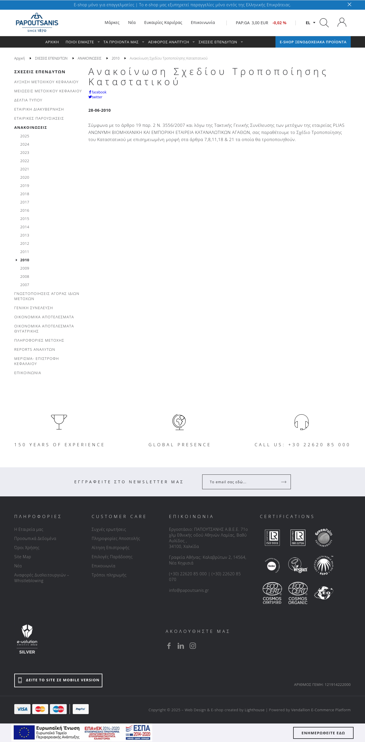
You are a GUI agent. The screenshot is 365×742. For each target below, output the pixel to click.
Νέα (18, 565)
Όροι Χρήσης (27, 547)
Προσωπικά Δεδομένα (35, 538)
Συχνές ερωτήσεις (109, 529)
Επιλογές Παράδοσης (112, 556)
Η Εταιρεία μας (28, 529)
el (308, 22)
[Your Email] (242, 482)
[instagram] (193, 646)
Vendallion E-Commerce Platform (321, 709)
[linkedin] (181, 646)
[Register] (284, 482)
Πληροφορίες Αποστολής (116, 538)
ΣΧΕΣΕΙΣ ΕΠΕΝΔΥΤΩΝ (40, 71)
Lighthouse (255, 709)
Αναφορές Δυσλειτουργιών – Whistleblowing (41, 577)
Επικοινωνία (103, 565)
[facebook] (169, 646)
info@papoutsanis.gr (189, 590)
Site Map (22, 556)
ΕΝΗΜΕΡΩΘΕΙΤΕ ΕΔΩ (323, 732)
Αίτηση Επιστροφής (110, 547)
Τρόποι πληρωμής (109, 575)
